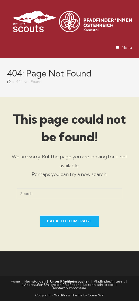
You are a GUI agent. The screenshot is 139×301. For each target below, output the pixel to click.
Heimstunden (35, 281)
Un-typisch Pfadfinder (61, 285)
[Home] (9, 81)
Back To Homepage (69, 221)
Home (15, 281)
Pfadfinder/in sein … (109, 281)
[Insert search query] (69, 193)
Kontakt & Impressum (69, 288)
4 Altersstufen (32, 285)
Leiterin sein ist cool (98, 285)
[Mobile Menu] (124, 47)
